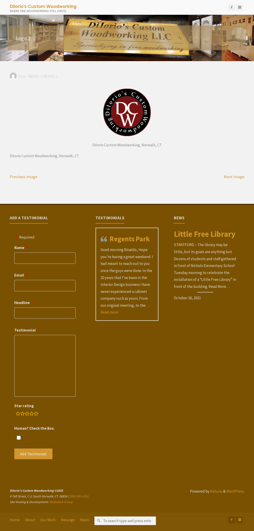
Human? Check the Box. (34, 428)
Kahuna (216, 491)
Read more (109, 312)
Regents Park (130, 238)
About (30, 519)
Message (68, 519)
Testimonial (25, 330)
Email (19, 275)
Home (15, 519)
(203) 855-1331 (79, 496)
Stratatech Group (61, 502)
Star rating (24, 405)
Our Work (48, 519)
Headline (22, 302)
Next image (234, 176)
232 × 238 (40, 76)
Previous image (23, 176)
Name (19, 247)
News (84, 519)
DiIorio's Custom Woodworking (43, 6)
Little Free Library (204, 234)
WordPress (235, 491)
